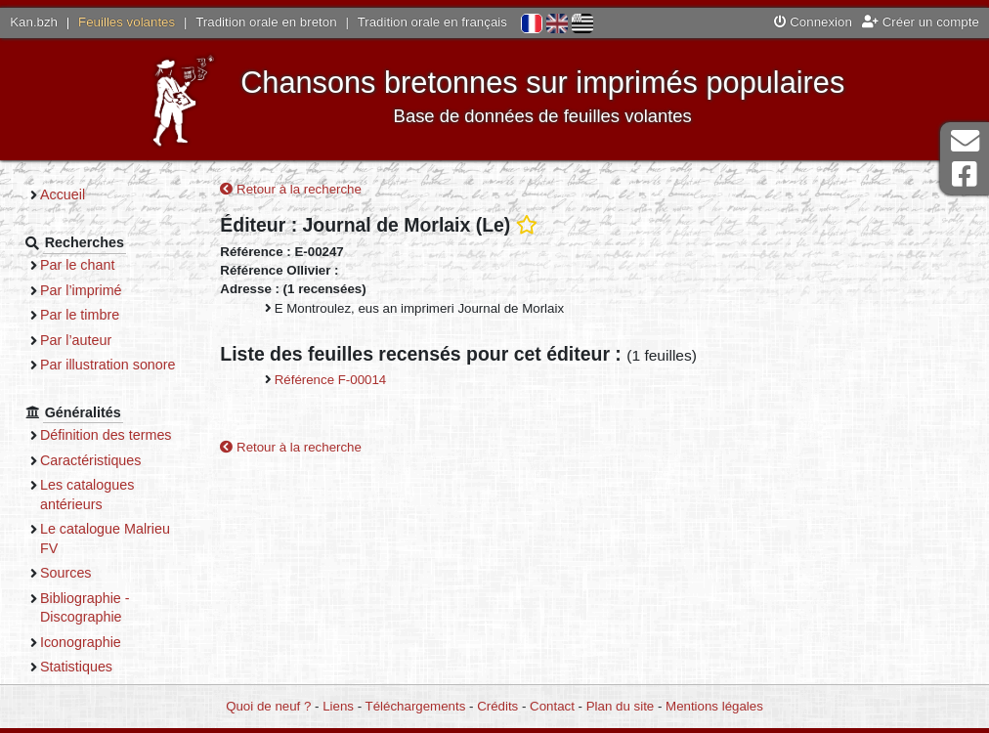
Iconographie (80, 642)
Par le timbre (79, 315)
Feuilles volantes (126, 22)
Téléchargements (416, 706)
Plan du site (620, 706)
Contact (552, 706)
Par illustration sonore (108, 364)
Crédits (497, 706)
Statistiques (76, 666)
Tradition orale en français (432, 22)
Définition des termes (106, 435)
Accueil (62, 194)
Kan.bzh (34, 22)
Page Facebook (964, 174)
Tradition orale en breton (265, 22)
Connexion (813, 22)
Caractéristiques (91, 460)
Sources (66, 573)
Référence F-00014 (331, 379)
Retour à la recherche (291, 189)
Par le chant (77, 265)
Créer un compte (920, 22)
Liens (338, 706)
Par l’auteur (75, 340)
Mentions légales (714, 706)
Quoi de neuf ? (268, 706)
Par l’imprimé (81, 290)
